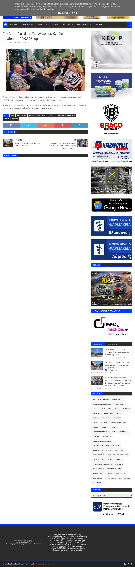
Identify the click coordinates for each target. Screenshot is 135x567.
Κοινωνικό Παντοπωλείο (118, 455)
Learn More (63, 13)
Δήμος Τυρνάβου (100, 427)
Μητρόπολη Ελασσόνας (102, 464)
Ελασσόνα (107, 436)
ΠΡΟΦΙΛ (13, 24)
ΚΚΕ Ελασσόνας (116, 450)
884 (12, 115)
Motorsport (103, 399)
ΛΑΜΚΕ (111, 459)
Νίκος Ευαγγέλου (11, 119)
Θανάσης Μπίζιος (100, 450)
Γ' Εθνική (106, 418)
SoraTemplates (17, 564)
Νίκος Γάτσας (98, 469)
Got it (75, 13)
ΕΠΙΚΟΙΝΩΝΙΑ (52, 24)
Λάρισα (119, 459)
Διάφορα (113, 427)
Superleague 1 (118, 399)
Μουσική (119, 464)
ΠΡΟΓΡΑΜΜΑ (27, 24)
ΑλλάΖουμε (21, 115)
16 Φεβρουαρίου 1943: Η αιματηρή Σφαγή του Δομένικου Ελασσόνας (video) (117, 352)
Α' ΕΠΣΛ (95, 409)
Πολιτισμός (97, 478)
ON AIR (40, 24)
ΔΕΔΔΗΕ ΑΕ (117, 418)
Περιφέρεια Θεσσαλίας (117, 473)
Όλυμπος (119, 404)
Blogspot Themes (42, 564)
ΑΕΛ (103, 409)
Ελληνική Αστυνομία (101, 441)
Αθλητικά (96, 413)
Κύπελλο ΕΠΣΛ (99, 459)
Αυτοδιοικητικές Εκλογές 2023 (40, 115)
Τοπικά (127, 478)
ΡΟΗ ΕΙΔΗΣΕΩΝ (84, 24)
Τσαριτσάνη (97, 483)
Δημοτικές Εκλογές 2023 (65, 115)
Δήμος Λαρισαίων (118, 422)
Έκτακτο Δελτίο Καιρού (102, 404)
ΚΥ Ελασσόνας (98, 455)
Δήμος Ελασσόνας (100, 422)
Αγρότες (126, 409)
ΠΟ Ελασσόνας (98, 473)
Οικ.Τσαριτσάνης (114, 469)
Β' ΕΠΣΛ (119, 413)
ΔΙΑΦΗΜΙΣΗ (68, 24)
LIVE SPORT (99, 24)
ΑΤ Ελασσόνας (113, 409)
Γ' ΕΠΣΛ (95, 418)
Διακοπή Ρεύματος (101, 432)
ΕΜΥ (113, 432)
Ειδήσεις (96, 436)
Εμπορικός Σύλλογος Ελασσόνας (106, 446)
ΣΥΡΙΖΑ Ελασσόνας (113, 478)
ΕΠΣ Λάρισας (123, 432)
